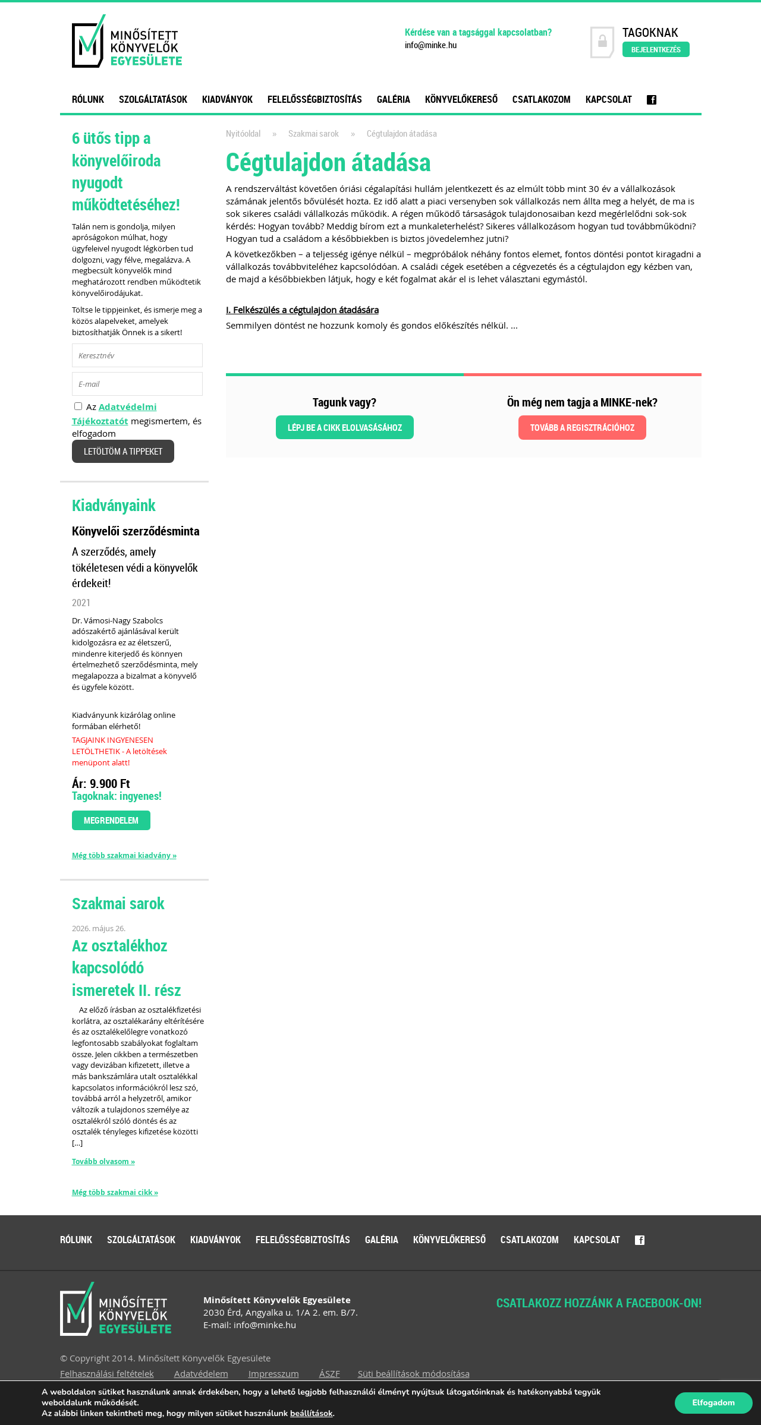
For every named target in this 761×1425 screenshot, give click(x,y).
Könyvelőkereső (461, 99)
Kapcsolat (609, 99)
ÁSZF (329, 1373)
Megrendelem (111, 820)
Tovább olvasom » (103, 1161)
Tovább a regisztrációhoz (582, 427)
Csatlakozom (541, 99)
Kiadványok (227, 99)
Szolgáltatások (153, 99)
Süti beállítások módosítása (414, 1373)
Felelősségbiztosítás (315, 99)
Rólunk (88, 99)
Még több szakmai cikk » (115, 1192)
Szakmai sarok (313, 133)
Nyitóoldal (243, 133)
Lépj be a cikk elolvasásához (345, 427)
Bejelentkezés (656, 49)
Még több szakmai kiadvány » (124, 855)
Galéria (393, 99)
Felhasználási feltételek (107, 1373)
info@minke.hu (431, 45)
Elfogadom (713, 1402)
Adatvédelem (201, 1373)
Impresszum (274, 1373)
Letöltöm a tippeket (123, 451)
